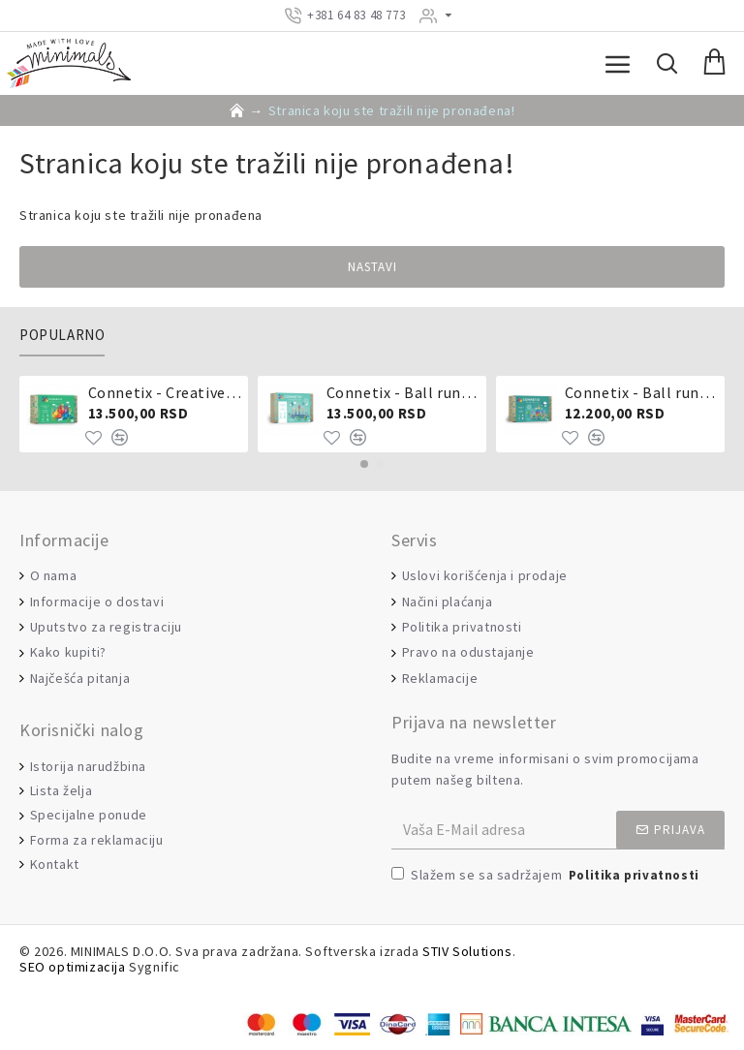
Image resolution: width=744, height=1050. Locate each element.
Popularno (62, 335)
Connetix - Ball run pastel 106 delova (403, 392)
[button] (364, 464)
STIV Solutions (467, 951)
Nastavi (372, 267)
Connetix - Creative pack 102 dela (165, 392)
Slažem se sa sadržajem (546, 876)
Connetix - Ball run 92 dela (642, 392)
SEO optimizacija (72, 967)
